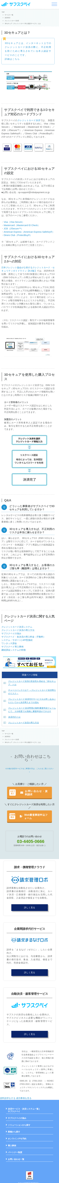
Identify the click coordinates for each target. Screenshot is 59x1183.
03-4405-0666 (30, 841)
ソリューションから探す (19, 1125)
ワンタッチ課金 (9, 643)
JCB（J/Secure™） (13, 228)
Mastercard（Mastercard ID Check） (22, 225)
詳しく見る (29, 907)
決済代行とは (14, 717)
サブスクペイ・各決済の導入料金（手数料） (23, 637)
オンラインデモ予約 (17, 1139)
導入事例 (12, 1145)
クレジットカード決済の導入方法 (17, 630)
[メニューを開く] (54, 4)
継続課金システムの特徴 (13, 650)
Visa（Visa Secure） (14, 222)
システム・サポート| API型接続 (17, 640)
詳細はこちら (12, 59)
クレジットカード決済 (28, 120)
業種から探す (14, 1132)
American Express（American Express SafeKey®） (29, 232)
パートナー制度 (15, 1152)
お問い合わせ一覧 (16, 1159)
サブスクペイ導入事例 (12, 646)
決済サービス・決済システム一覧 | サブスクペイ (24, 1110)
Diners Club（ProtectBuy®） (18, 235)
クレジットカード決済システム (16, 627)
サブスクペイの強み (11, 633)
